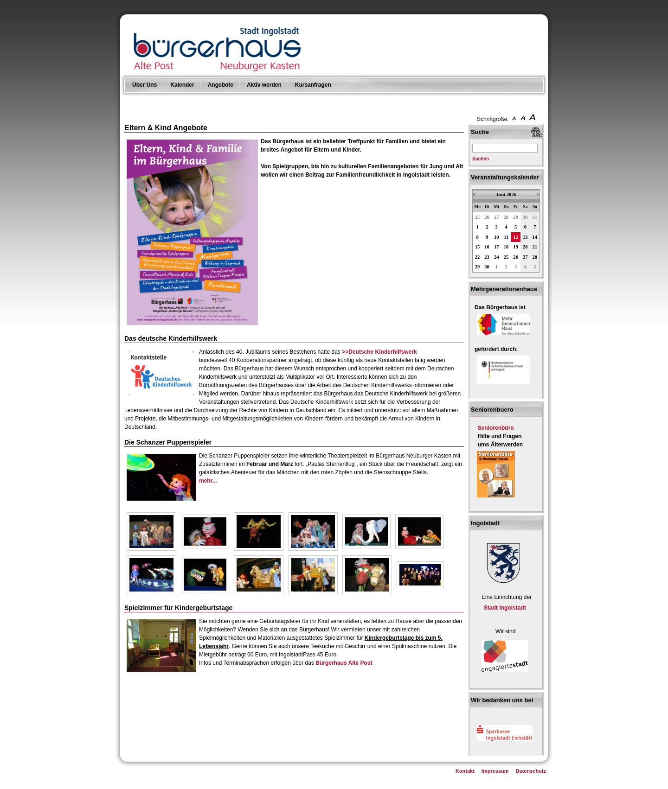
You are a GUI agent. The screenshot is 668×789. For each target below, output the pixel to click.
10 (496, 237)
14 (535, 237)
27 (496, 217)
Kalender (182, 85)
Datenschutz (531, 771)
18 (506, 246)
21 (535, 246)
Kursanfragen (313, 85)
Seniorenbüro (496, 428)
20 (525, 246)
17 (496, 246)
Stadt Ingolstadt (505, 607)
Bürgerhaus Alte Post (343, 663)
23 (486, 257)
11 (506, 237)
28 (506, 217)
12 (515, 237)
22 (477, 257)
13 (525, 237)
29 (515, 217)
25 (477, 217)
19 (515, 246)
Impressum (495, 771)
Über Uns (144, 85)
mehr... (208, 480)
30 (525, 217)
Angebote (220, 85)
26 (486, 217)
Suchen (480, 158)
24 (496, 257)
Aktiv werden (264, 85)
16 (486, 246)
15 (477, 246)
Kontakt (465, 771)
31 (535, 217)
